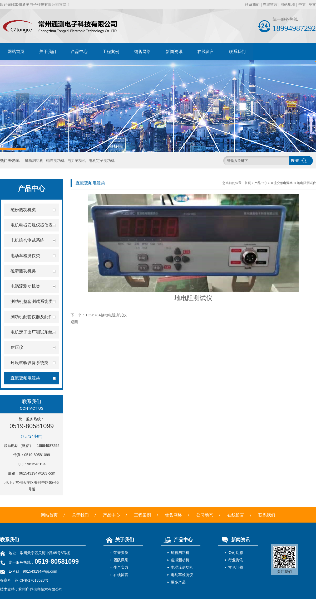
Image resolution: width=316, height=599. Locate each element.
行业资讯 (235, 560)
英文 (312, 4)
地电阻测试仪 (306, 183)
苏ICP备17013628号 (31, 580)
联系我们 (252, 4)
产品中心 (79, 51)
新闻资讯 (174, 51)
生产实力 (120, 567)
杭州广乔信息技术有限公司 (40, 589)
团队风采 (120, 560)
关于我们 (47, 51)
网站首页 (16, 51)
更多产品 (178, 582)
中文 (302, 4)
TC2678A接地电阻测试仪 (106, 315)
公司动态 (204, 515)
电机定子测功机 (102, 160)
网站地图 (287, 4)
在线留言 (270, 4)
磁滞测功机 (55, 160)
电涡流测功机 (182, 567)
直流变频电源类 (281, 183)
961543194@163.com (37, 473)
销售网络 (142, 51)
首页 (248, 183)
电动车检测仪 (182, 575)
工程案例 (110, 51)
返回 (74, 322)
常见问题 (235, 567)
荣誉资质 (120, 552)
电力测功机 (76, 160)
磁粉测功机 (34, 160)
